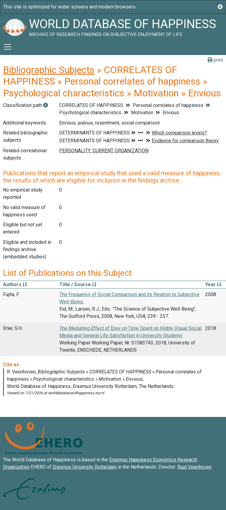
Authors (15, 284)
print (215, 60)
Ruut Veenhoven (194, 467)
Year (213, 284)
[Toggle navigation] (7, 47)
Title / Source (77, 284)
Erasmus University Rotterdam (85, 467)
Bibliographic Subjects (48, 70)
